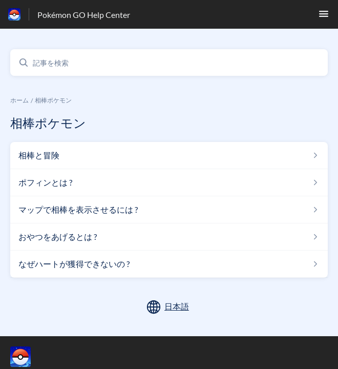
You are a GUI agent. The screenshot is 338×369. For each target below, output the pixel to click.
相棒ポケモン (53, 100)
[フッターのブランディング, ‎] (30, 356)
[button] (324, 17)
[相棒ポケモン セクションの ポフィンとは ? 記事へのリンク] (169, 182)
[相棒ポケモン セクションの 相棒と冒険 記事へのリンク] (169, 155)
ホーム (19, 100)
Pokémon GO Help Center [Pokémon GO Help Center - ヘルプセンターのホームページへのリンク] (83, 14)
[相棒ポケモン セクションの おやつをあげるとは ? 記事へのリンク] (169, 237)
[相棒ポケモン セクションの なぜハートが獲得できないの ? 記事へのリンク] (169, 264)
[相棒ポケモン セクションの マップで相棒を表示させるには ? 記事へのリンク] (169, 209)
